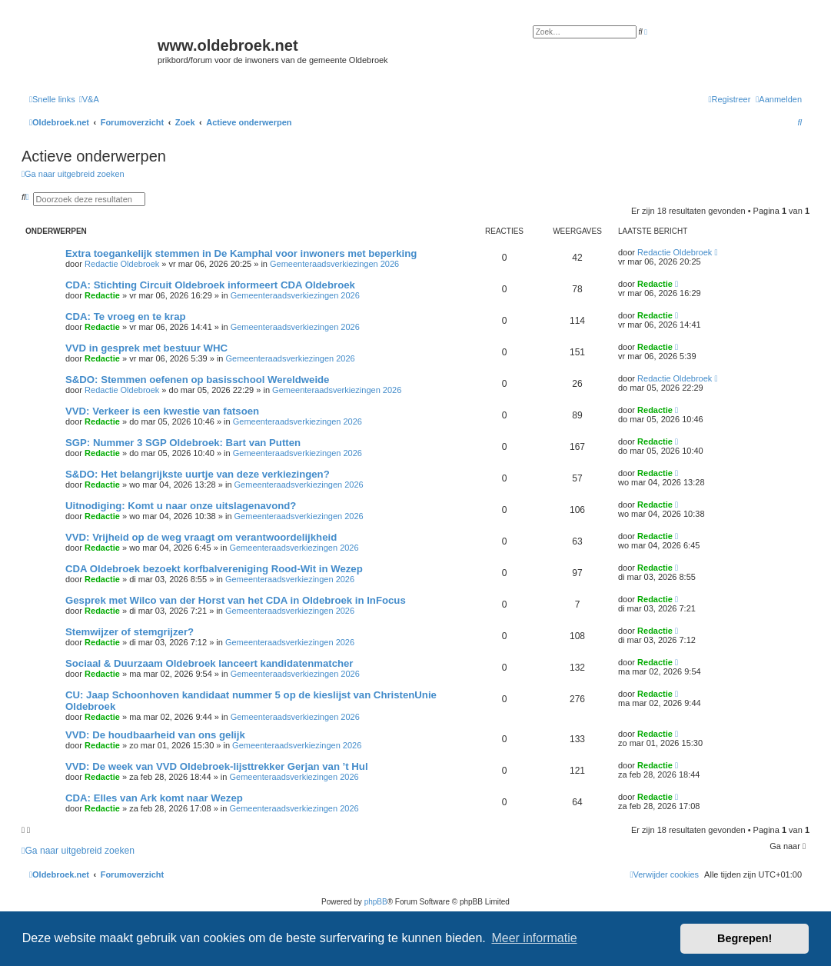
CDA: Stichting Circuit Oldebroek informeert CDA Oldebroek (210, 285)
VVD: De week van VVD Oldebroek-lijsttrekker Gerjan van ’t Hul (216, 766)
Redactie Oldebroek (122, 263)
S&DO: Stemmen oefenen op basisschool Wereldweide (197, 379)
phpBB (375, 902)
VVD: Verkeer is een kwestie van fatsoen (162, 411)
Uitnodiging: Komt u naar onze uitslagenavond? (180, 505)
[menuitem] (89, 99)
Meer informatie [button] (534, 937)
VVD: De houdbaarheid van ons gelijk (155, 735)
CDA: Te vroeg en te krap (125, 316)
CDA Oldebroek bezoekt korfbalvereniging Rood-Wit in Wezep (214, 569)
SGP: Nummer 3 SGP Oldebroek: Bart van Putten (183, 442)
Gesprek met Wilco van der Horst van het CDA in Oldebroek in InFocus (235, 600)
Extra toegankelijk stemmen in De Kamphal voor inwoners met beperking (241, 253)
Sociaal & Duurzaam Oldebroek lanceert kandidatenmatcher (209, 663)
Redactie (102, 295)
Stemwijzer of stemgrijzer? (129, 632)
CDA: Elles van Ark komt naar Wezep (154, 798)
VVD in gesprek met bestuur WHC (146, 348)
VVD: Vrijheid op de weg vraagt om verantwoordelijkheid (201, 537)
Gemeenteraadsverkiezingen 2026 (334, 263)
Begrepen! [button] (744, 938)
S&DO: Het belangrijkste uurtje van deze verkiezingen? (197, 474)
